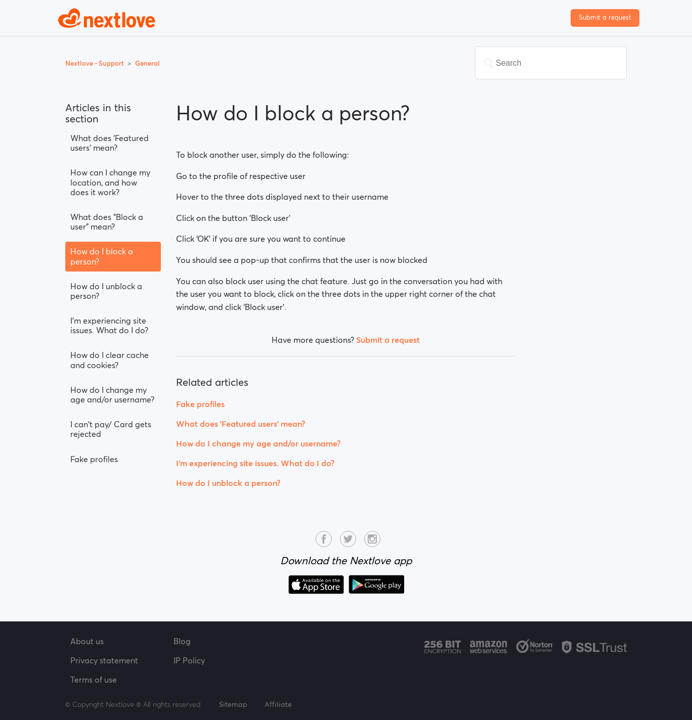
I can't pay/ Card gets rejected (110, 429)
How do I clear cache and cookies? (109, 360)
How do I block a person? (101, 256)
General (147, 63)
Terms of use (93, 679)
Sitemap (233, 704)
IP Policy (189, 660)
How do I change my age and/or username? (112, 394)
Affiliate (278, 704)
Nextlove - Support (95, 63)
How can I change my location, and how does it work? (110, 182)
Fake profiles (94, 459)
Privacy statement (104, 660)
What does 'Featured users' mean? (109, 143)
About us (87, 641)
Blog (182, 641)
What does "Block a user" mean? (106, 222)
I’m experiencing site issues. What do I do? (109, 325)
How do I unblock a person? (106, 291)
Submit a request (605, 17)
